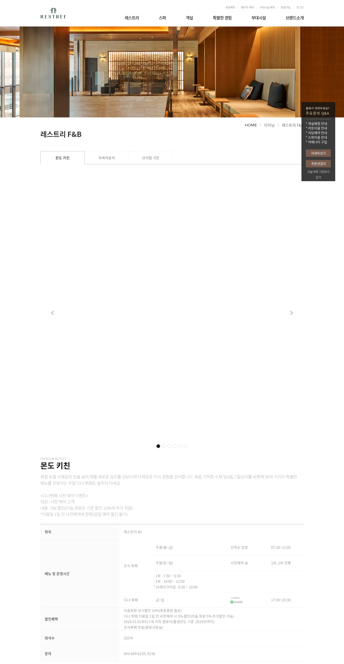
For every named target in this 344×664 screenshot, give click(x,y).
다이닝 (269, 125)
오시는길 (62, 652)
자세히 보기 (318, 153)
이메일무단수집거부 (172, 652)
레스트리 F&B (293, 125)
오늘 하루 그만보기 (318, 171)
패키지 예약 (247, 7)
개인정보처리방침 (84, 652)
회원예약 (230, 7)
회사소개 (45, 652)
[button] (52, 250)
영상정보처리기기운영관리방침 (119, 652)
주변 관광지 (318, 163)
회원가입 (285, 7)
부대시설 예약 (267, 7)
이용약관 (149, 652)
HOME (251, 125)
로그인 (300, 7)
